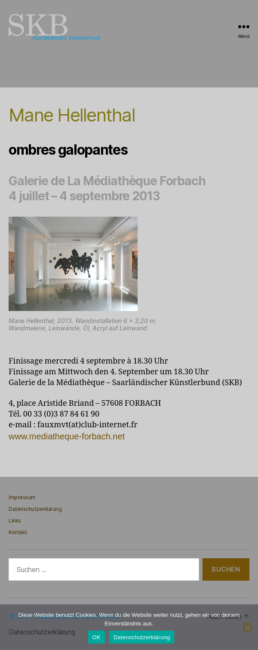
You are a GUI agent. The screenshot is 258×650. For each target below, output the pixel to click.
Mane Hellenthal (72, 115)
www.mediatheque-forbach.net (67, 436)
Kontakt (18, 532)
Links (15, 520)
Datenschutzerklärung (35, 509)
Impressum (22, 497)
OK (96, 637)
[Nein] (247, 627)
